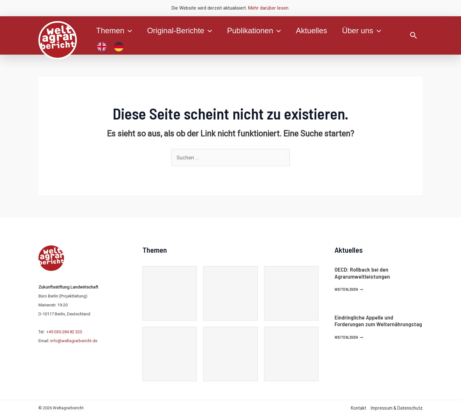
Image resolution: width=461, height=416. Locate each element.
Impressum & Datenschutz (397, 408)
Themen (114, 30)
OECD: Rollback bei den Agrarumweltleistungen (362, 273)
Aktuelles (312, 30)
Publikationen (255, 30)
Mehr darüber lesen (268, 8)
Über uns (363, 30)
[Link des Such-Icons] (413, 35)
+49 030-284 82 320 (64, 331)
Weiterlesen (349, 290)
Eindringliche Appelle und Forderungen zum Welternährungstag (378, 321)
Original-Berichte (180, 30)
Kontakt (358, 408)
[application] (128, 30)
